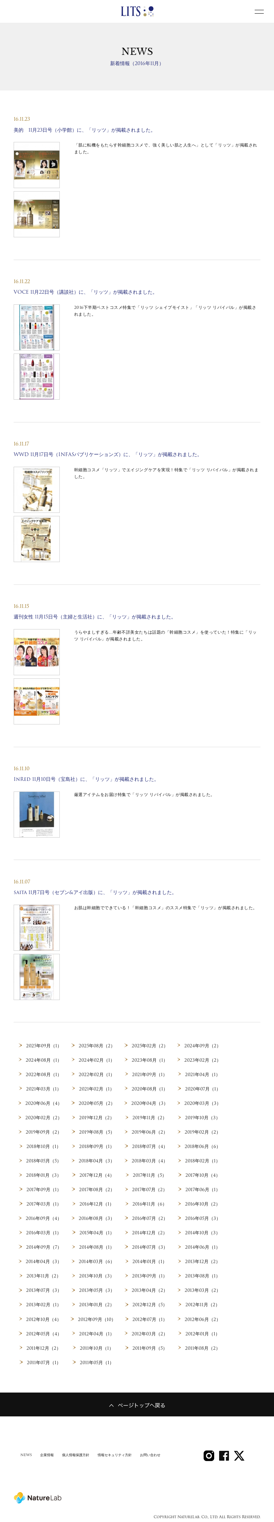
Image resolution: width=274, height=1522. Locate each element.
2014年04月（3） (44, 1260)
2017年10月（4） (202, 1174)
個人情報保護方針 (79, 1447)
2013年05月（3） (96, 1288)
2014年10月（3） (202, 1231)
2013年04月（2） (150, 1288)
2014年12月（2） (150, 1231)
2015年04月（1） (96, 1231)
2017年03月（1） (44, 1203)
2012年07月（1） (150, 1317)
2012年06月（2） (203, 1317)
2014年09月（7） (44, 1246)
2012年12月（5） (150, 1303)
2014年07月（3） (150, 1246)
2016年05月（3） (203, 1217)
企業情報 (48, 1447)
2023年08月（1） (150, 1060)
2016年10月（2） (202, 1203)
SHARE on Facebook (224, 1446)
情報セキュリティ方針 (122, 1447)
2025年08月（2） (97, 1045)
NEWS (26, 1447)
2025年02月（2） (150, 1045)
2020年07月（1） (203, 1088)
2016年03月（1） (43, 1231)
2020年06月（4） (43, 1103)
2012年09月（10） (97, 1317)
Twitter (239, 1446)
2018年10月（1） (44, 1145)
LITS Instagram (209, 1446)
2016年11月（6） (150, 1203)
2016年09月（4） (44, 1217)
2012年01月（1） (203, 1331)
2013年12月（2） (203, 1260)
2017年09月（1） (43, 1189)
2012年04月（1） (96, 1331)
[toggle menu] (259, 11)
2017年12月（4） (97, 1174)
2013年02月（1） (44, 1303)
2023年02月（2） (203, 1060)
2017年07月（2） (149, 1189)
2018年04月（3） (97, 1160)
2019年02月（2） (203, 1131)
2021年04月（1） (202, 1074)
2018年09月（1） (97, 1145)
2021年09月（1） (149, 1074)
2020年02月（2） (44, 1117)
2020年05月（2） (97, 1103)
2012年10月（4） (43, 1317)
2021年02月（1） (97, 1088)
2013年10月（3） (97, 1274)
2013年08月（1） (202, 1274)
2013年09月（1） (149, 1274)
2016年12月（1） (97, 1203)
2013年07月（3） (43, 1288)
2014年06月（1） (203, 1246)
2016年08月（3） (97, 1217)
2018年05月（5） (44, 1160)
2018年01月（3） (43, 1174)
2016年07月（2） (150, 1217)
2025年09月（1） (44, 1045)
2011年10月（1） (97, 1346)
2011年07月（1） (44, 1360)
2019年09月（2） (44, 1131)
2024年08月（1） (44, 1060)
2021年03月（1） (44, 1088)
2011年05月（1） (97, 1360)
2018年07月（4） (150, 1145)
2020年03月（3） (203, 1103)
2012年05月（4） (44, 1331)
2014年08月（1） (97, 1246)
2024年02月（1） (97, 1060)
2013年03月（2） (202, 1288)
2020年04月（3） (150, 1103)
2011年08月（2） (202, 1346)
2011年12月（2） (44, 1346)
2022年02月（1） (96, 1074)
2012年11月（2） (203, 1303)
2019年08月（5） (97, 1131)
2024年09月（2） (203, 1045)
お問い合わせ (160, 1447)
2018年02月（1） (202, 1160)
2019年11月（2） (150, 1117)
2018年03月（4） (150, 1160)
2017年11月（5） (150, 1174)
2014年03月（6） (97, 1260)
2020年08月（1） (150, 1088)
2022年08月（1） (44, 1074)
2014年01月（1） (150, 1260)
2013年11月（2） (44, 1274)
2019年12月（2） (97, 1117)
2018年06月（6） (203, 1145)
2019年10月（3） (202, 1117)
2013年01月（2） (97, 1303)
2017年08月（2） (97, 1189)
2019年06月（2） (150, 1131)
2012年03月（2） (149, 1331)
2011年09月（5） (149, 1346)
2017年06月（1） (202, 1189)
